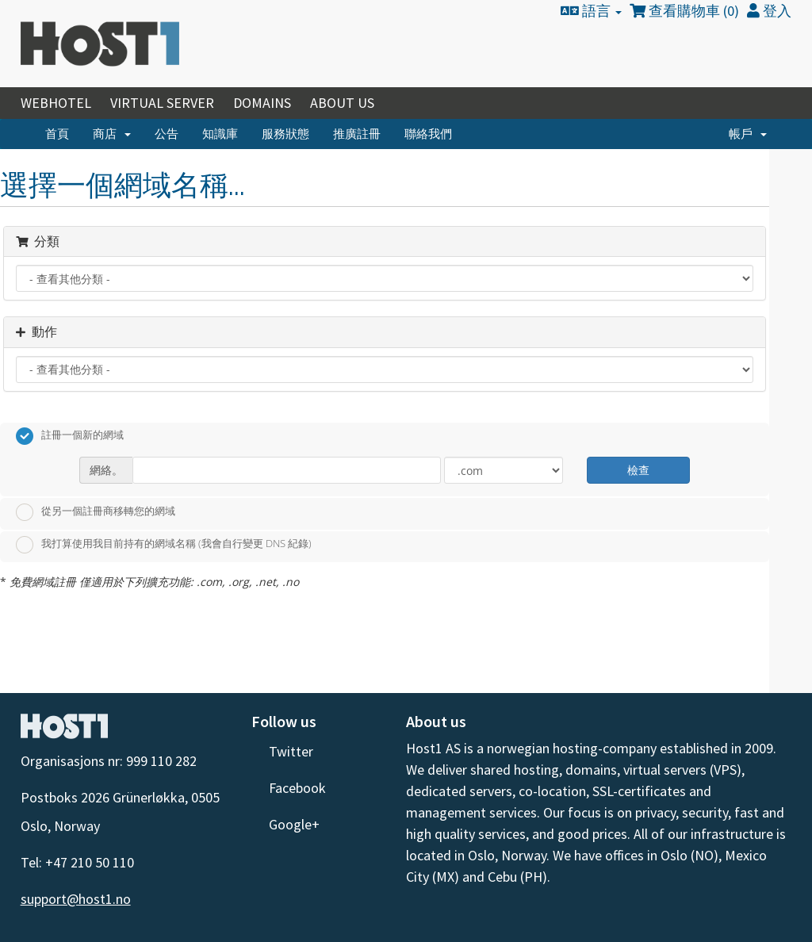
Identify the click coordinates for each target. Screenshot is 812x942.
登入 (769, 11)
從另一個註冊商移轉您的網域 (95, 512)
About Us (342, 103)
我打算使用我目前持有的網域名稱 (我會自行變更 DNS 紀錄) (164, 544)
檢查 (638, 469)
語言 (591, 11)
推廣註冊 (357, 134)
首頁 (57, 134)
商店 (112, 134)
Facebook (288, 788)
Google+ (285, 824)
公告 (166, 134)
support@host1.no (76, 899)
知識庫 (220, 134)
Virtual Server (162, 103)
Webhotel (56, 103)
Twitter (282, 751)
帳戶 (748, 134)
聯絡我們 (428, 134)
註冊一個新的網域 (70, 436)
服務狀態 (285, 134)
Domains (262, 103)
